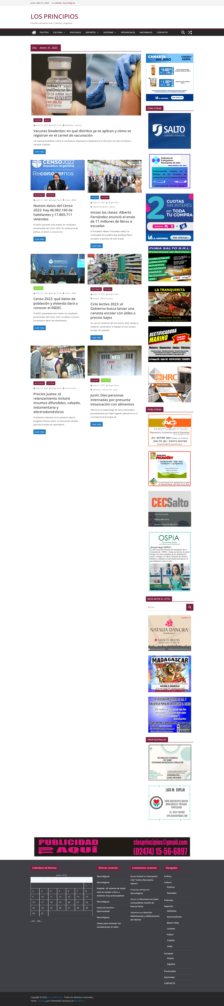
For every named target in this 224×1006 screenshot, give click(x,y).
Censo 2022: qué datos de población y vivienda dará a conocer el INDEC (55, 303)
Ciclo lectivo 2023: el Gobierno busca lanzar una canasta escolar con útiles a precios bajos (112, 311)
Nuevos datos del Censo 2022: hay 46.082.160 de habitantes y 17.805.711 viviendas (53, 212)
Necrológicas (69, 3)
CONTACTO (162, 32)
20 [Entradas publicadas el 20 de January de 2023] (69, 902)
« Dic (33, 921)
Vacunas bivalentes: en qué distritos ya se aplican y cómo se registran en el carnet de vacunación (82, 133)
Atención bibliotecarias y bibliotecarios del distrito (144, 916)
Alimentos (97, 389)
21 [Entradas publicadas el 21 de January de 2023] (78, 902)
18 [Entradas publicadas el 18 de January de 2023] (51, 902)
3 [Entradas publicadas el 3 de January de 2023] (41, 891)
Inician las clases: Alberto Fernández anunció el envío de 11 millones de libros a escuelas (112, 219)
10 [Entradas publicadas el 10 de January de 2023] (42, 896)
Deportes (91, 32)
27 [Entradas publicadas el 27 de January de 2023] (69, 907)
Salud (47, 120)
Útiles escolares (106, 298)
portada (38, 120)
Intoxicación (107, 389)
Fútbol (170, 934)
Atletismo (171, 911)
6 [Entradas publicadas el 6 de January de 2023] (68, 891)
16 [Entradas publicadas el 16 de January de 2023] (33, 902)
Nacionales (146, 32)
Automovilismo (174, 916)
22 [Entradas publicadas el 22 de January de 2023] (87, 902)
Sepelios (171, 964)
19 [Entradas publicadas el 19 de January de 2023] (60, 902)
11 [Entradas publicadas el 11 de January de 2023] (51, 896)
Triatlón (171, 940)
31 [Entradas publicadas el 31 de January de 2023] (42, 913)
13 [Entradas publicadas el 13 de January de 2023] (69, 896)
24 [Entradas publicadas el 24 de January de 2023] (42, 907)
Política (44, 32)
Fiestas (170, 958)
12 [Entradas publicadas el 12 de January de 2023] (60, 896)
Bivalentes (69, 125)
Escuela (96, 298)
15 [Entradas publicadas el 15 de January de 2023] (87, 896)
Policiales (75, 32)
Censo (67, 200)
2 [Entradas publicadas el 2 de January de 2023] (33, 891)
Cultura (57, 32)
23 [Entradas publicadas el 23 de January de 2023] (33, 907)
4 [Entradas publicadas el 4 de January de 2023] (50, 891)
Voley (169, 946)
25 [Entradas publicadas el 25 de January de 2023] (51, 907)
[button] (63, 32)
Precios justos (70, 388)
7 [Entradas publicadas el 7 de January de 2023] (77, 891)
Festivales (171, 893)
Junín (116, 389)
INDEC (74, 200)
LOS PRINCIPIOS (54, 16)
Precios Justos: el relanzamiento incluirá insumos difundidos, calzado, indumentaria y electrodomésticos (57, 402)
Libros (112, 207)
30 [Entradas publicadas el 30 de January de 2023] (33, 913)
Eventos (171, 887)
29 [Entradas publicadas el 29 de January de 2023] (87, 907)
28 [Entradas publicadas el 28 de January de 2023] (78, 907)
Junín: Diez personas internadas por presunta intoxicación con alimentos (112, 399)
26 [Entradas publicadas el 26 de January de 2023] (60, 907)
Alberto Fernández (100, 207)
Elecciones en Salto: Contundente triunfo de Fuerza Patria (144, 903)
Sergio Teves (56, 125)
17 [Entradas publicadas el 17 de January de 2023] (42, 902)
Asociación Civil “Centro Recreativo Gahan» (144, 880)
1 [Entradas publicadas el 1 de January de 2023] (86, 885)
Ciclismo (171, 928)
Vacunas (78, 125)
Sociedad (108, 32)
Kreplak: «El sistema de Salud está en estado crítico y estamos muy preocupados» (111, 892)
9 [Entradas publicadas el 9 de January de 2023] (33, 896)
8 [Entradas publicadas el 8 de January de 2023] (86, 891)
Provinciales (128, 32)
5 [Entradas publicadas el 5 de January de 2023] (59, 891)
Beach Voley (173, 922)
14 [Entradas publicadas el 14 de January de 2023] (78, 896)
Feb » (39, 921)
